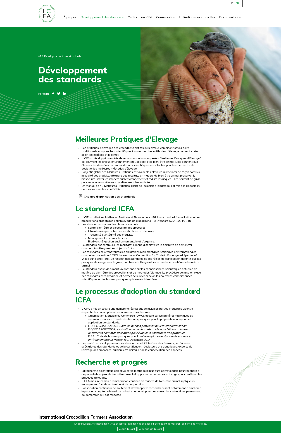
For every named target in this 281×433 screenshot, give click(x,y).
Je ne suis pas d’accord (150, 429)
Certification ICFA (140, 17)
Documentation (230, 17)
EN (233, 3)
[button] (150, 429)
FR (237, 3)
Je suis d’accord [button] (127, 429)
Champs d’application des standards (109, 196)
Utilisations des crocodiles (197, 17)
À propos (70, 17)
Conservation (165, 17)
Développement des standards (102, 17)
